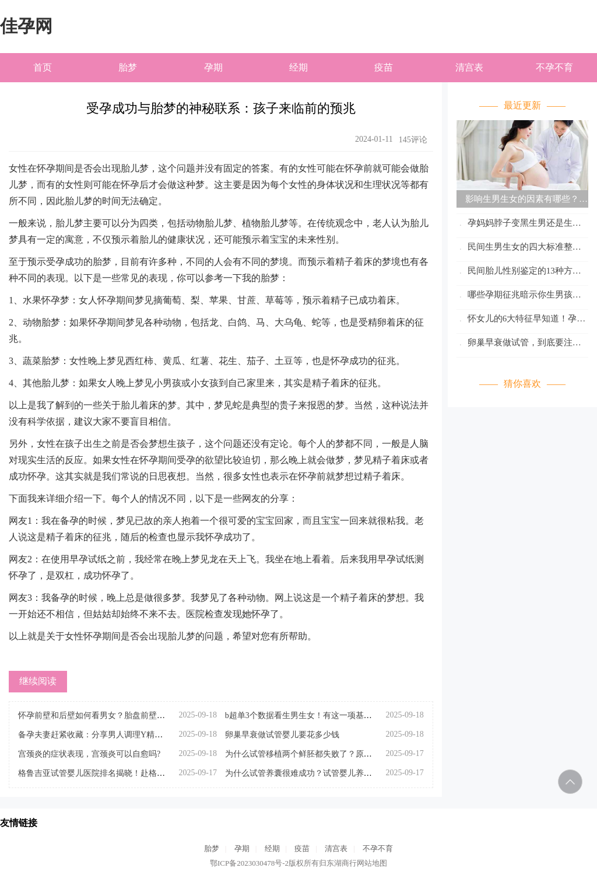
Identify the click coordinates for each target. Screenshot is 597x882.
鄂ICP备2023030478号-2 (249, 863)
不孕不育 (554, 67)
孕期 (213, 67)
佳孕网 (26, 26)
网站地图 (372, 863)
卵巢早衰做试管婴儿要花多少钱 (282, 734)
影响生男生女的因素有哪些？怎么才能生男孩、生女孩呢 (522, 201)
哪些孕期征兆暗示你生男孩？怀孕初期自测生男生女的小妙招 (518, 296)
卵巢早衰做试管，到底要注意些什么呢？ (518, 344)
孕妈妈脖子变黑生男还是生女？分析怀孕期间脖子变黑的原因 (522, 225)
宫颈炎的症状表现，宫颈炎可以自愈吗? (89, 754)
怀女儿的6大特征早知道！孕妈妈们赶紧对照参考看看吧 (520, 320)
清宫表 (469, 67)
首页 (42, 67)
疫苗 (383, 67)
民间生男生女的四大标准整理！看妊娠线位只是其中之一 (514, 249)
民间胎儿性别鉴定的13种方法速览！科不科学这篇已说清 (518, 272)
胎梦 (127, 67)
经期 (298, 67)
